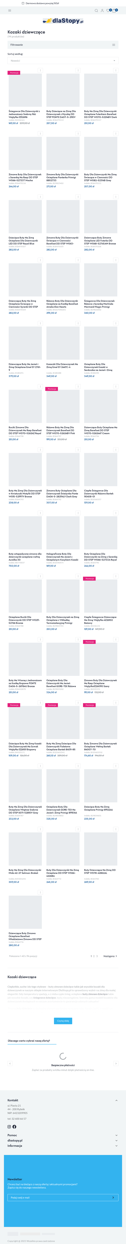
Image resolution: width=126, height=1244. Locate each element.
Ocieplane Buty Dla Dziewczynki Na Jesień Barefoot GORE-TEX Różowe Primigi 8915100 (61, 685)
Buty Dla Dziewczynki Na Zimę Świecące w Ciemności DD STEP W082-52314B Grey (100, 177)
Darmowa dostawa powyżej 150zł (42, 3)
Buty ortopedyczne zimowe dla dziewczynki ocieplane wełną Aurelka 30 (25, 556)
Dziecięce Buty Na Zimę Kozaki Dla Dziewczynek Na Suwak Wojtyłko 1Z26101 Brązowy (25, 746)
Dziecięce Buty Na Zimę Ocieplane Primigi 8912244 (98, 808)
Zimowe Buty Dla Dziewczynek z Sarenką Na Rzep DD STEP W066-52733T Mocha (25, 177)
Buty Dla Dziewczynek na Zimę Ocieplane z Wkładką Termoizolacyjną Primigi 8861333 (62, 621)
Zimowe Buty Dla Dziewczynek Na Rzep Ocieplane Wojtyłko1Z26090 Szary (100, 683)
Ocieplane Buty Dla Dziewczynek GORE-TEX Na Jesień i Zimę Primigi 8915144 (61, 809)
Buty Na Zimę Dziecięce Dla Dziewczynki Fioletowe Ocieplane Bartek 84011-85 (61, 746)
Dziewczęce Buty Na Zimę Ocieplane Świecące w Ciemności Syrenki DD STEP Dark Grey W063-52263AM (24, 305)
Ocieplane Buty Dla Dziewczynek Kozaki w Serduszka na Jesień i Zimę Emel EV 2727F (98, 368)
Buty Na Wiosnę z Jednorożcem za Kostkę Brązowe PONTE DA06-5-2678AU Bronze (25, 683)
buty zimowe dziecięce (95, 994)
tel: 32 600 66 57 (17, 1118)
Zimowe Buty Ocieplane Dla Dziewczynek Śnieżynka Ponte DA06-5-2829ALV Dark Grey (62, 493)
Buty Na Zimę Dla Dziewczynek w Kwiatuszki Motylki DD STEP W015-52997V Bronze (25, 493)
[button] (96, 10)
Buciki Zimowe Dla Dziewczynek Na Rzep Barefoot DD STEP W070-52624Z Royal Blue (25, 432)
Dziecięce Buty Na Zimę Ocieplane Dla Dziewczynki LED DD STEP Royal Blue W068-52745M (23, 242)
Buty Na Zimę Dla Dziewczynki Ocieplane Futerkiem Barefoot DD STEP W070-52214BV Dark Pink (100, 116)
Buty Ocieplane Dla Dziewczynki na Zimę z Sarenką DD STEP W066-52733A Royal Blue (100, 558)
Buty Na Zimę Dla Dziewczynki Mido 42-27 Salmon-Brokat (25, 871)
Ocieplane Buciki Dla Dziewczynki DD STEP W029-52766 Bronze (24, 619)
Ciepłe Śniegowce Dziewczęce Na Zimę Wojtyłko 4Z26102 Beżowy (100, 619)
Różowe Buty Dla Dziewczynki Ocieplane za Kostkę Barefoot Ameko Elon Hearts (62, 303)
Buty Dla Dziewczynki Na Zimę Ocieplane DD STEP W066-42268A (62, 872)
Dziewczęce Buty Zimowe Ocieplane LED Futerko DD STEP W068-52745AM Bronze (100, 240)
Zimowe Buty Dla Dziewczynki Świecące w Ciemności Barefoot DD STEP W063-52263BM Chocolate (62, 242)
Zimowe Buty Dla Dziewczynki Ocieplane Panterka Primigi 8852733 (62, 177)
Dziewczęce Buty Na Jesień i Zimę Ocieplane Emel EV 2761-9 (25, 367)
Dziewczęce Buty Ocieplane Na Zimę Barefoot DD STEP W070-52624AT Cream (100, 430)
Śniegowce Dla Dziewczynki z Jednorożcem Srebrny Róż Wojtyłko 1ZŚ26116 (24, 114)
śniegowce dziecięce (44, 997)
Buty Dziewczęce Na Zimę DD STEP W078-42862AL (100, 871)
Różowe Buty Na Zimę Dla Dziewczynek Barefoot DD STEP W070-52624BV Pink (60, 430)
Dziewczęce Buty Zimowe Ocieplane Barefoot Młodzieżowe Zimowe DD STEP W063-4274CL (25, 938)
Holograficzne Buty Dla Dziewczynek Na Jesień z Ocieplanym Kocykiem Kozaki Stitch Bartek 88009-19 (62, 558)
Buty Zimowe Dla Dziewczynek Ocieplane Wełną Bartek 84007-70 (100, 746)
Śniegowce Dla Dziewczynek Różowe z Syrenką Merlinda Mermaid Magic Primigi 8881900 (99, 305)
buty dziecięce (24, 1008)
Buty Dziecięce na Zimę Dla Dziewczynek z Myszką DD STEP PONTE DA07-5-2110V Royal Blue (61, 116)
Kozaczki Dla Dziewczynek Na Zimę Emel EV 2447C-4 (62, 365)
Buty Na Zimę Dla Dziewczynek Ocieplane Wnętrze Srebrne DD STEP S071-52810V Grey (25, 809)
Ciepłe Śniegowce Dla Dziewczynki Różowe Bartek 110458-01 (98, 493)
